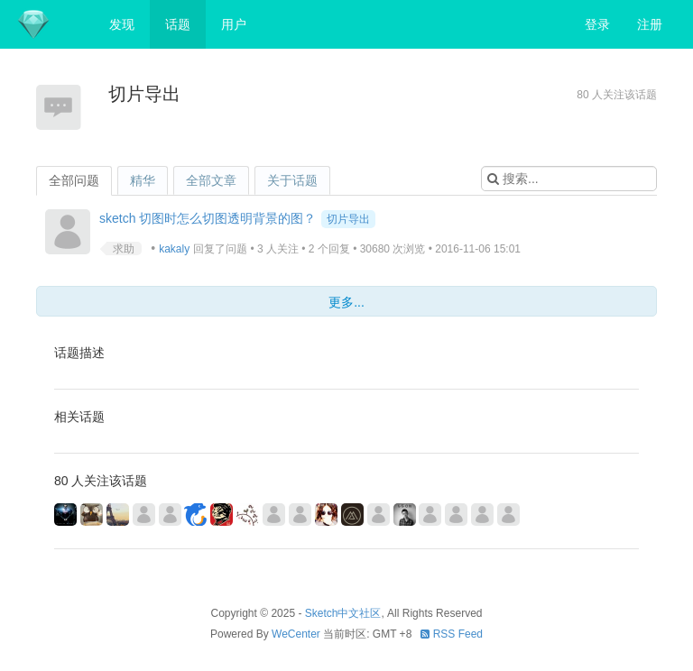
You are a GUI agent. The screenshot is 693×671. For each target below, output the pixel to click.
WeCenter (296, 634)
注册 (649, 24)
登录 (597, 24)
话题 (177, 24)
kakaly (174, 249)
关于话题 (292, 180)
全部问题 (74, 180)
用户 (233, 24)
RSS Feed (451, 634)
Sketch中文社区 (343, 613)
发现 (121, 24)
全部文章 (211, 180)
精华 (142, 180)
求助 (123, 249)
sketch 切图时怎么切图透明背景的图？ (207, 218)
